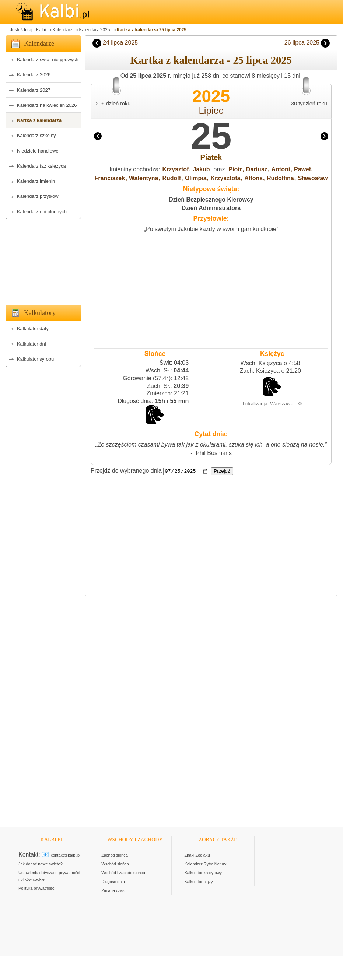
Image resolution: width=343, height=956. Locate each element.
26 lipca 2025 (301, 42)
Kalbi (40, 29)
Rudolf (171, 178)
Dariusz (256, 169)
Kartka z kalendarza (39, 120)
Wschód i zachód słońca (123, 873)
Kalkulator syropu (35, 359)
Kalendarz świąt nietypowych (47, 59)
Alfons (253, 178)
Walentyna (143, 178)
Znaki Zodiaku (197, 855)
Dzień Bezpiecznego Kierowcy (211, 199)
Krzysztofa (226, 178)
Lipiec (211, 110)
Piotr (235, 169)
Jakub (201, 169)
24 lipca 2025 (120, 42)
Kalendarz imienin (36, 181)
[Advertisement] (43, 260)
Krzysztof (175, 169)
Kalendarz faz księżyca (41, 166)
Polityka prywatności (36, 888)
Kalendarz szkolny (36, 135)
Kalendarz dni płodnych (42, 211)
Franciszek (109, 178)
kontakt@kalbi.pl (66, 855)
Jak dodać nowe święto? (40, 864)
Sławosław (313, 178)
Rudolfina (280, 178)
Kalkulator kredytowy (203, 873)
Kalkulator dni (31, 344)
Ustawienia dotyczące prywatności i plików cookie (49, 876)
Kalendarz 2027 (33, 90)
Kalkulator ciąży (199, 882)
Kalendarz (62, 29)
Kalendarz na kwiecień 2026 (47, 105)
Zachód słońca (114, 855)
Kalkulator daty (33, 328)
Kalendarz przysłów (38, 196)
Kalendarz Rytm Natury (206, 864)
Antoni (281, 169)
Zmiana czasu (113, 891)
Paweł (302, 169)
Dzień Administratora (211, 208)
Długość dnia (113, 882)
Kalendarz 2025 (94, 29)
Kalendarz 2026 (33, 74)
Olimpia (196, 178)
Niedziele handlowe (38, 151)
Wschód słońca (115, 864)
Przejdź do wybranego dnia (126, 471)
